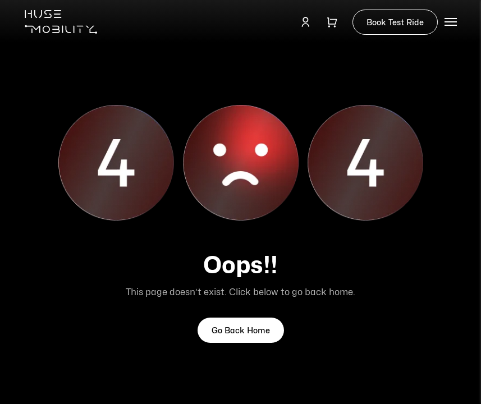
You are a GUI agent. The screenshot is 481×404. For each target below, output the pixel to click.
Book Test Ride (395, 22)
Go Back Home (241, 330)
